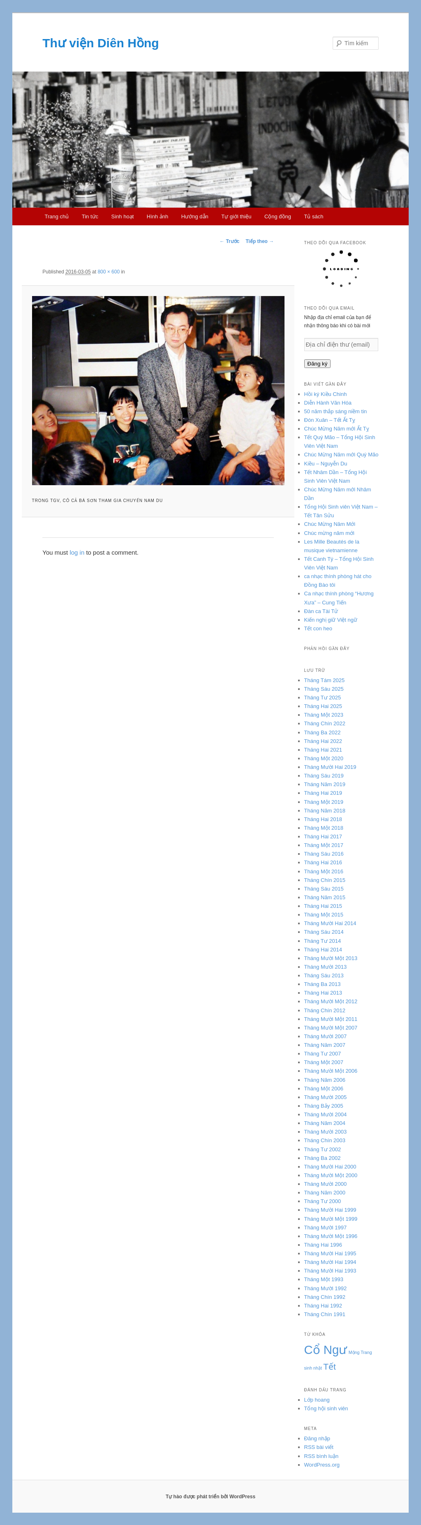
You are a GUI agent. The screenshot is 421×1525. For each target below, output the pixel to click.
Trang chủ (56, 216)
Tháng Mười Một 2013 (331, 958)
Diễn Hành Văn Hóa (328, 403)
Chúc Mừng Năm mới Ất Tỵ (336, 429)
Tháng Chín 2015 (324, 880)
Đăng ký (318, 364)
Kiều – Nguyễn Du (325, 464)
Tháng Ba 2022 (322, 732)
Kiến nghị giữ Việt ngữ (330, 620)
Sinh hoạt (122, 216)
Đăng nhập (317, 1438)
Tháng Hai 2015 (323, 906)
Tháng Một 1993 (323, 1279)
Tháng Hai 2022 (323, 741)
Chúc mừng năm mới (329, 533)
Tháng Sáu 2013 (324, 975)
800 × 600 (108, 272)
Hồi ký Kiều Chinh (325, 394)
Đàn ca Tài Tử (321, 611)
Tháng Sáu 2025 (324, 689)
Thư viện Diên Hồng (100, 43)
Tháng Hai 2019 (323, 793)
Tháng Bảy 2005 (323, 1106)
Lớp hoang (317, 1400)
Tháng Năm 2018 (324, 811)
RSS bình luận (321, 1456)
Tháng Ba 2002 (322, 1158)
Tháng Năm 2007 (324, 1045)
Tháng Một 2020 (323, 758)
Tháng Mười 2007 (325, 1036)
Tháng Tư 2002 (322, 1149)
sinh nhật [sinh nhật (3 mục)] (313, 1367)
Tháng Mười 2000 (325, 1184)
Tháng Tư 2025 (322, 697)
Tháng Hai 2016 (323, 862)
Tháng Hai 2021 (323, 750)
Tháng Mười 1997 (325, 1227)
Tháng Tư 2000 (322, 1201)
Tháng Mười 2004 (325, 1114)
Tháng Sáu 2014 (324, 932)
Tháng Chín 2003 (324, 1140)
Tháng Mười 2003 (325, 1132)
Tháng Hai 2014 (323, 949)
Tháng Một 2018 (323, 828)
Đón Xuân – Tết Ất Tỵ (329, 420)
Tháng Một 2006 (323, 1088)
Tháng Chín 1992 (324, 1297)
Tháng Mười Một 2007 (331, 1028)
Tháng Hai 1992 (323, 1306)
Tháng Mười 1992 (325, 1288)
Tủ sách (314, 216)
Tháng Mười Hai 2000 (330, 1167)
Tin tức (90, 216)
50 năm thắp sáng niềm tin (335, 411)
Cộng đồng (277, 216)
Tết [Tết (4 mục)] (329, 1366)
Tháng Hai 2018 (323, 819)
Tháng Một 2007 (323, 1062)
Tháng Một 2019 (323, 802)
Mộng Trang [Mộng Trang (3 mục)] (360, 1352)
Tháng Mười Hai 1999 (330, 1210)
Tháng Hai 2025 (323, 706)
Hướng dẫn (194, 216)
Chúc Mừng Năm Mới (330, 524)
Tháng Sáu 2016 (324, 854)
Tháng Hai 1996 (323, 1245)
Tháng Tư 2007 (322, 1054)
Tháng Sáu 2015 (324, 889)
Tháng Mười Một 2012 (331, 1001)
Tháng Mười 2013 (325, 967)
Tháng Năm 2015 (324, 897)
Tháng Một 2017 (323, 845)
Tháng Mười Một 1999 (331, 1219)
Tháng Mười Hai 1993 (330, 1271)
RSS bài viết (318, 1447)
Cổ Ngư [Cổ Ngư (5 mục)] (325, 1349)
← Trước (229, 241)
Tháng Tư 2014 (322, 941)
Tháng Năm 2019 (324, 784)
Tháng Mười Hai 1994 (330, 1262)
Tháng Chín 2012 (324, 1010)
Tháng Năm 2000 (324, 1192)
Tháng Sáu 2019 (324, 776)
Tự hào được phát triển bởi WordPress (210, 1497)
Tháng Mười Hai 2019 (330, 767)
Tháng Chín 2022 (324, 723)
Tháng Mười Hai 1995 (330, 1253)
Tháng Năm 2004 (324, 1123)
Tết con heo (318, 628)
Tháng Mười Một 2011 (331, 1019)
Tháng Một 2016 (323, 871)
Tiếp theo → (259, 241)
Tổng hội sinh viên (326, 1408)
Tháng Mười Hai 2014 (330, 923)
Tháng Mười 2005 (325, 1097)
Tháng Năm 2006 (324, 1080)
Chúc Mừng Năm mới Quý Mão (341, 454)
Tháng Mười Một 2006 (331, 1071)
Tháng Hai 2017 (323, 836)
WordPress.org (322, 1465)
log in (76, 552)
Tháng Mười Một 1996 (331, 1236)
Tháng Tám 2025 (324, 680)
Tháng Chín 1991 (324, 1314)
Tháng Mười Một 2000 (331, 1175)
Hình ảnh (158, 216)
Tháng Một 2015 (323, 915)
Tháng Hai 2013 (323, 993)
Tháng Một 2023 (323, 715)
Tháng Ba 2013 (322, 984)
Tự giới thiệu (236, 216)
